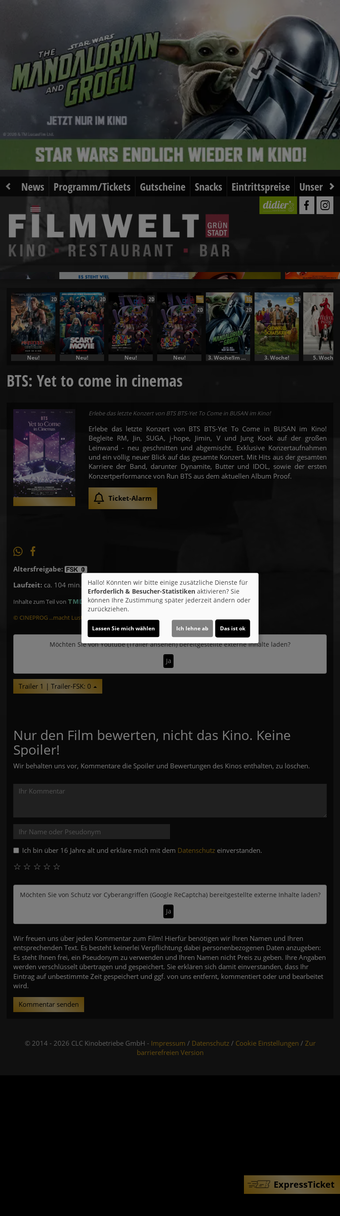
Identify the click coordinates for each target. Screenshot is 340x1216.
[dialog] (170, 608)
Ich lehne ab (192, 628)
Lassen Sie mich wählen (123, 628)
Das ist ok (232, 628)
